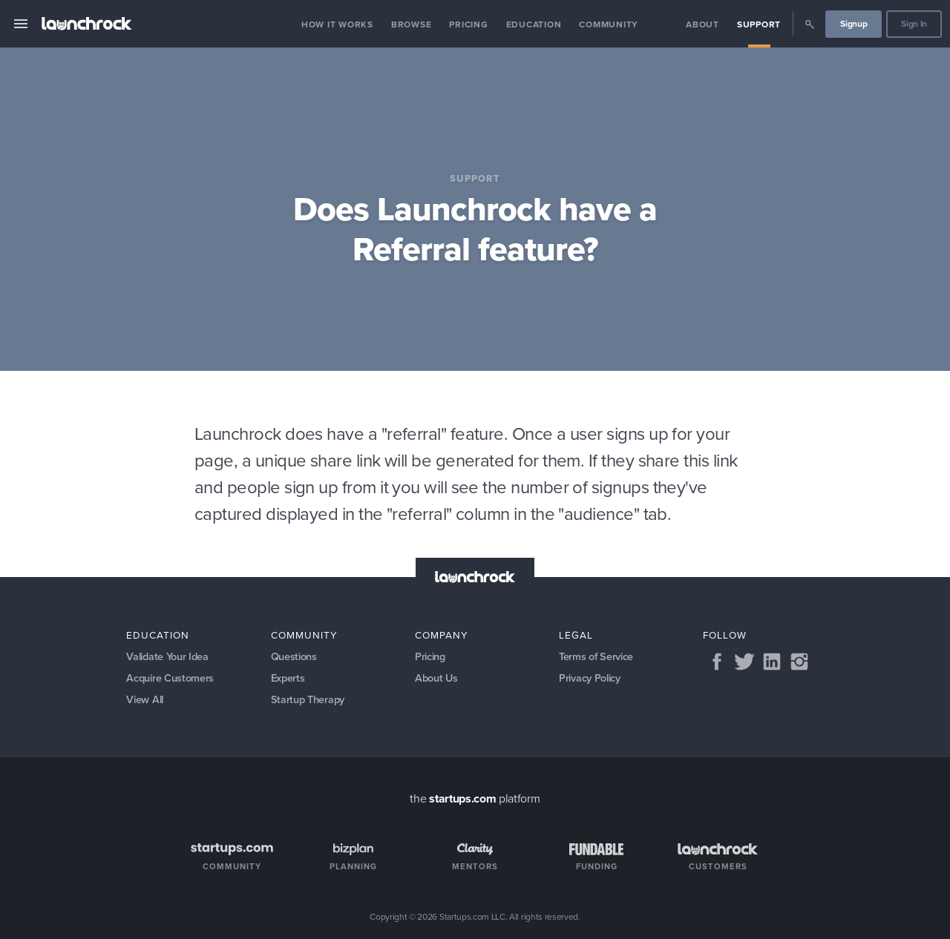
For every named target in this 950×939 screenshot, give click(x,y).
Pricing (468, 24)
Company (441, 634)
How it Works (337, 24)
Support (759, 24)
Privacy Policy (589, 678)
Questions (294, 656)
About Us (436, 678)
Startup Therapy (307, 699)
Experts (288, 678)
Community (608, 24)
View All (144, 699)
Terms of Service (596, 656)
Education (534, 24)
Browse (411, 24)
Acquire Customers (170, 678)
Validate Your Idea (167, 656)
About (702, 24)
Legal (576, 634)
